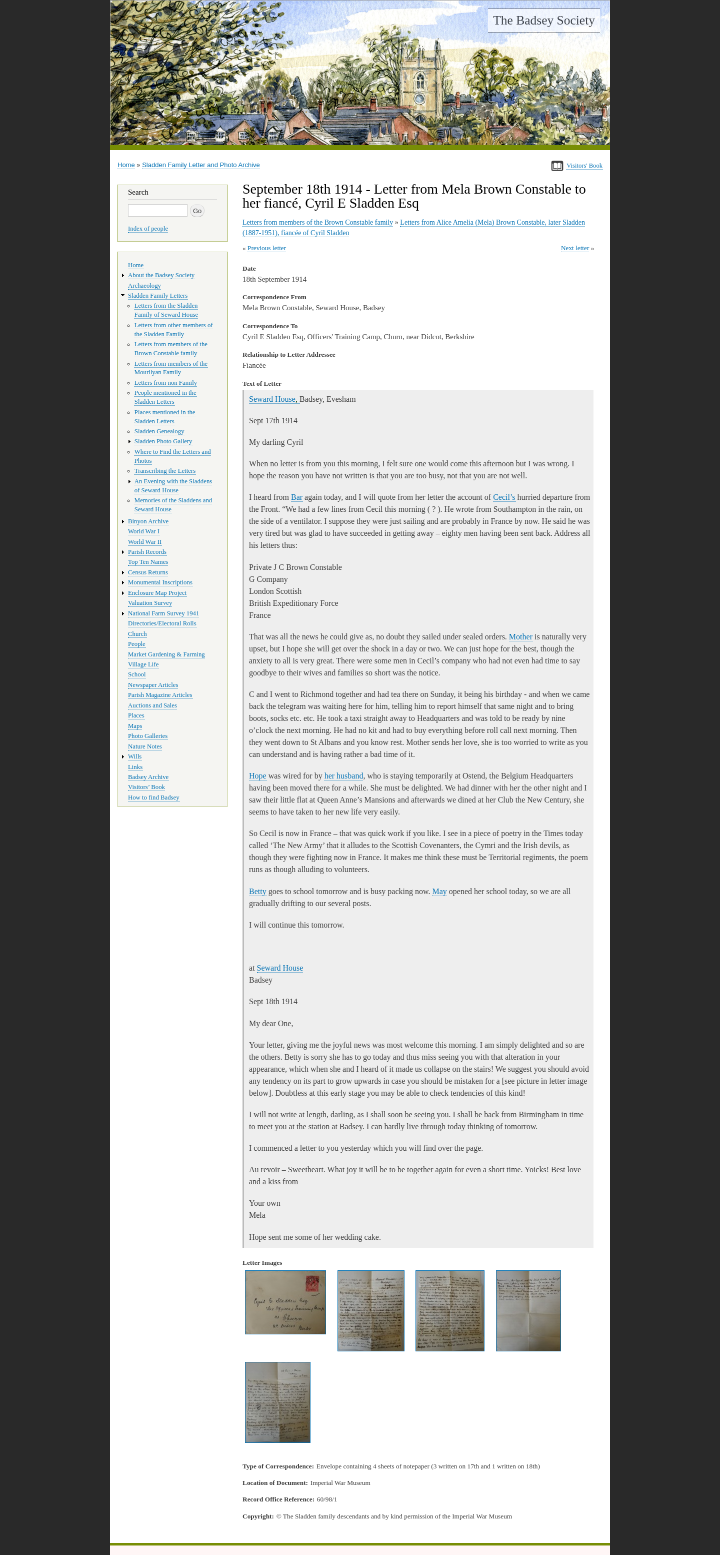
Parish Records (147, 551)
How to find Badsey (154, 797)
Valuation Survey (150, 602)
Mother (520, 636)
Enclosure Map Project (157, 592)
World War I (144, 531)
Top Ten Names (148, 561)
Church (137, 633)
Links (135, 766)
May (439, 891)
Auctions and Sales (152, 705)
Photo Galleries (148, 735)
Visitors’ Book (146, 787)
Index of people (148, 228)
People (137, 643)
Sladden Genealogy (159, 431)
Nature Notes (145, 746)
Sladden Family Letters (158, 295)
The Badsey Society (544, 20)
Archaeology (144, 285)
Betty (257, 891)
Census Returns (148, 572)
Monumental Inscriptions (160, 582)
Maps (135, 725)
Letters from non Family (165, 382)
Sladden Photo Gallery (163, 441)
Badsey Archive (148, 777)
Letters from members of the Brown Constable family (317, 222)
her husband (344, 775)
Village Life (143, 664)
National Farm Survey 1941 (163, 613)
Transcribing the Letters (165, 470)
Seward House (274, 399)
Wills (135, 756)
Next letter (575, 248)
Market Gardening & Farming (166, 654)
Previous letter (267, 248)
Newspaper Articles (153, 684)
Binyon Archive (148, 521)
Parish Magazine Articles (160, 694)
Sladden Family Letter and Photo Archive (201, 165)
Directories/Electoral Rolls (162, 623)
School (137, 674)
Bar (296, 497)
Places (136, 715)
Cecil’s (504, 497)
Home (126, 165)
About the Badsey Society (161, 275)
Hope (257, 775)
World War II (145, 541)
